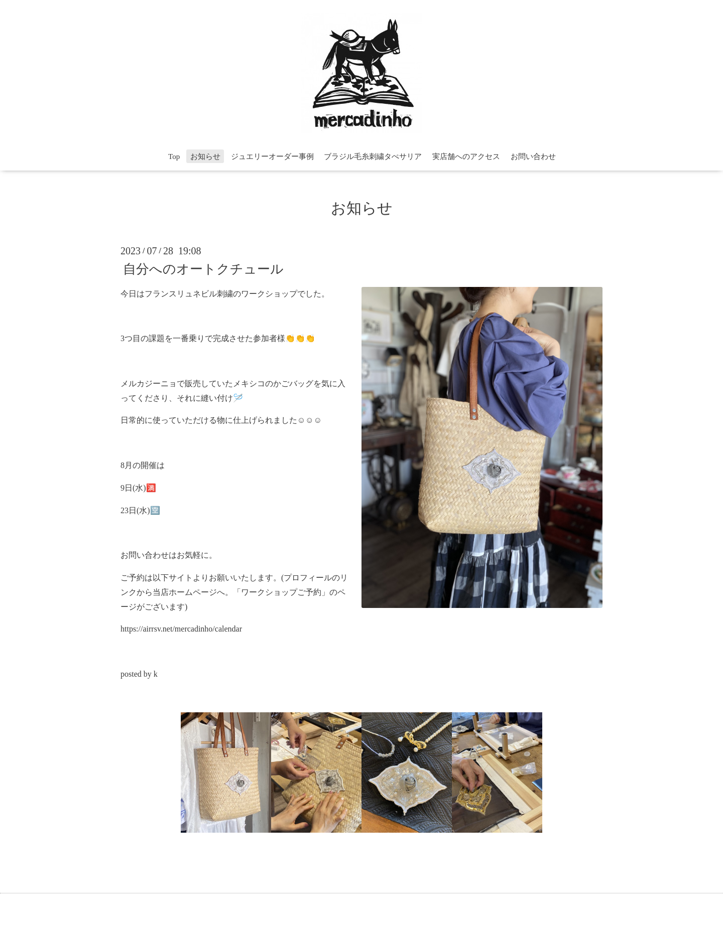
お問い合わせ (533, 156)
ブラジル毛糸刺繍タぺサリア (373, 156)
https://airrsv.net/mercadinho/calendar (181, 629)
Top (174, 156)
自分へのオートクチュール (203, 268)
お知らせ (205, 156)
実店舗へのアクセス (466, 156)
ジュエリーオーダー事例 (272, 156)
